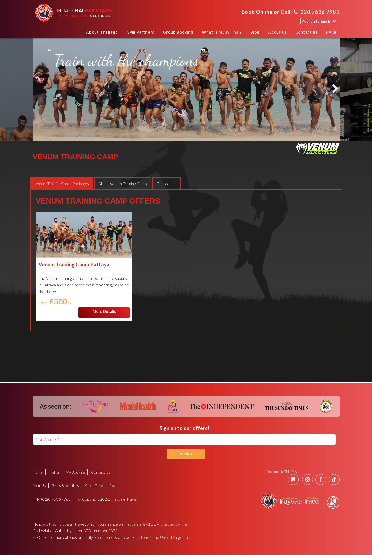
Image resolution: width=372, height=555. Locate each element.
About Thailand (102, 32)
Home (76, 33)
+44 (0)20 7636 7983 (52, 499)
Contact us (306, 32)
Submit (186, 454)
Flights (54, 472)
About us (277, 32)
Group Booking (178, 32)
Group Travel (94, 486)
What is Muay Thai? (222, 32)
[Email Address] (184, 439)
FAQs (331, 32)
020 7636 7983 (317, 12)
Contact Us (100, 472)
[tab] (61, 183)
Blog (255, 32)
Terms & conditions (65, 486)
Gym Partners (140, 32)
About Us (39, 486)
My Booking (75, 472)
